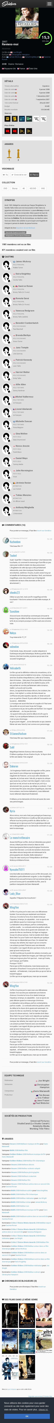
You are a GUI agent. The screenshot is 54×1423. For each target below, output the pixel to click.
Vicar (15, 477)
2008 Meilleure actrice (21, 1190)
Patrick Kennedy (24, 360)
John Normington (24, 470)
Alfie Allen (21, 384)
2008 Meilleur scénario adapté (25, 1168)
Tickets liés (48, 1396)
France (21, 69)
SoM (12, 747)
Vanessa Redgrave (25, 310)
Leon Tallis (17, 366)
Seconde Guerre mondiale (15, 232)
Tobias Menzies (23, 495)
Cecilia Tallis (17, 280)
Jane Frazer (43, 1100)
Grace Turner (17, 341)
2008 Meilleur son (20, 1206)
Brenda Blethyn (23, 335)
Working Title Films (39, 1128)
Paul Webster (42, 1103)
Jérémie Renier (23, 483)
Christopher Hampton (21, 55)
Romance (19, 64)
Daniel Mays (22, 458)
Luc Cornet (17, 489)
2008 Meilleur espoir (31, 1223)
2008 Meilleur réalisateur (22, 1198)
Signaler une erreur (35, 1396)
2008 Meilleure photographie (25, 1172)
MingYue (14, 907)
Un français (17, 403)
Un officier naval (19, 501)
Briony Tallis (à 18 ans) (21, 304)
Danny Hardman (19, 391)
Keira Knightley (31, 57)
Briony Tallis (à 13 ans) (21, 292)
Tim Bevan (44, 1095)
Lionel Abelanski (24, 409)
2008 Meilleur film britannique (24, 1194)
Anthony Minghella (25, 507)
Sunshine (14, 611)
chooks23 (15, 592)
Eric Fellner (43, 1097)
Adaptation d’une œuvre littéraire (18, 235)
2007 (4, 41)
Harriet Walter (23, 372)
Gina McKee (21, 433)
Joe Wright (17, 52)
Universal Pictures (39, 1121)
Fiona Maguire (18, 427)
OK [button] (27, 1416)
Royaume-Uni (9, 69)
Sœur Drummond (19, 440)
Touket (13, 555)
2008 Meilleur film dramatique (27, 1161)
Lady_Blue (15, 894)
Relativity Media (41, 1126)
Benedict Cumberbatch (27, 323)
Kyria (12, 811)
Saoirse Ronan (25, 286)
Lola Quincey (17, 354)
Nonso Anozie (23, 446)
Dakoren (14, 766)
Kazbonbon (15, 542)
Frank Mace (17, 452)
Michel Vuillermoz (24, 397)
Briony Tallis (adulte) (20, 317)
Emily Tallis (17, 378)
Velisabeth (15, 668)
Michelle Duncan (24, 421)
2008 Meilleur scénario (26, 1272)
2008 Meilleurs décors (22, 1165)
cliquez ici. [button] (43, 1410)
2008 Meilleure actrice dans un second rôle (30, 1184)
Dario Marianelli (41, 1091)
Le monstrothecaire (20, 838)
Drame (11, 64)
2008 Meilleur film (19, 1150)
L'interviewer (17, 514)
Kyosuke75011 (17, 869)
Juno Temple (22, 347)
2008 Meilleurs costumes (23, 1176)
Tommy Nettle (18, 464)
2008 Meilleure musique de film (24, 1144)
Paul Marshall (18, 329)
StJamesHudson (18, 734)
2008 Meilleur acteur (21, 1202)
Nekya (13, 633)
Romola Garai (22, 298)
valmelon (14, 647)
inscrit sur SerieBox (44, 531)
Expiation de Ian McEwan (25, 228)
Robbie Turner (18, 268)
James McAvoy (15, 57)
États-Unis (31, 69)
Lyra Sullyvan (12, 1389)
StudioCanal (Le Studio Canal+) (33, 1123)
